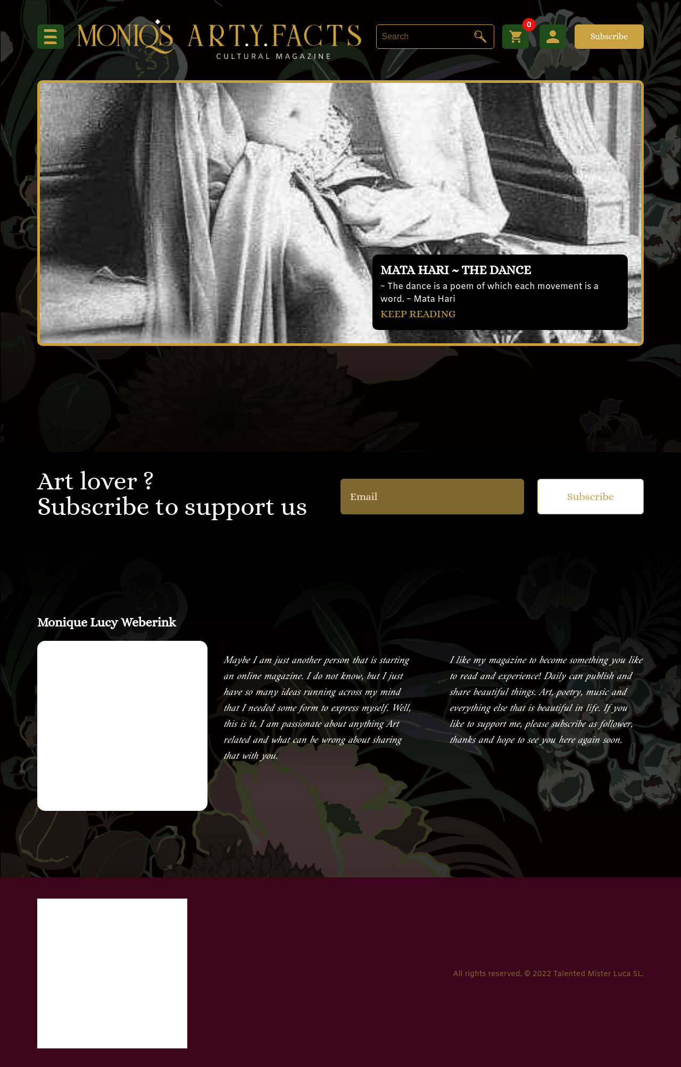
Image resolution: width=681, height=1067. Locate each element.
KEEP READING (418, 314)
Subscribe (609, 36)
